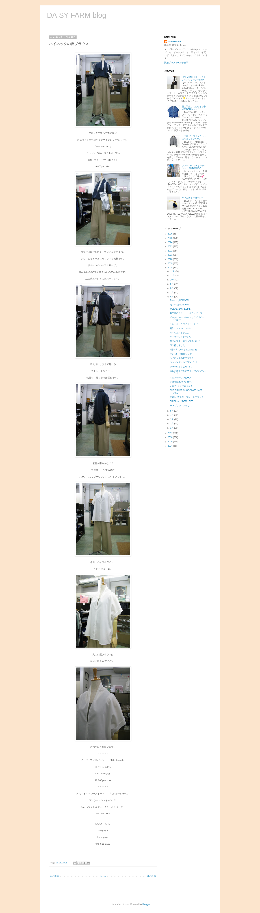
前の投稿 (151, 876)
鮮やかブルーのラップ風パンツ (185, 341)
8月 (172, 288)
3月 (172, 419)
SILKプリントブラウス (181, 405)
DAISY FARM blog (76, 15)
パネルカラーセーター (192, 197)
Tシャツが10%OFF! (179, 300)
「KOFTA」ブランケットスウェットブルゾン (194, 137)
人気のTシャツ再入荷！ (181, 386)
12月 (173, 271)
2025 (170, 238)
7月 (172, 292)
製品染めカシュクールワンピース (186, 313)
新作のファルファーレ (180, 328)
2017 (170, 433)
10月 (173, 279)
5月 (172, 411)
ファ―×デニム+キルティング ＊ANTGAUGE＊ (194, 166)
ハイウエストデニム (179, 332)
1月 (172, 428)
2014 (170, 446)
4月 (172, 415)
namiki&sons (174, 41)
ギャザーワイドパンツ (180, 337)
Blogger (146, 904)
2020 (170, 259)
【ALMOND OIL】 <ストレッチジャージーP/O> (194, 78)
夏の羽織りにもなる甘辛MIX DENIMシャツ (194, 107)
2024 (170, 242)
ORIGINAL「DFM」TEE (181, 401)
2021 (170, 255)
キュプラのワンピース (180, 377)
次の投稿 (54, 876)
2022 (170, 251)
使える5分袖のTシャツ (181, 354)
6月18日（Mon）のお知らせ (183, 349)
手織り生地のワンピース (182, 382)
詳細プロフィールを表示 (176, 62)
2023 (170, 246)
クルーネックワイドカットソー (185, 324)
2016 (170, 437)
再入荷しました (177, 345)
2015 (170, 441)
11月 (173, 275)
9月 (172, 284)
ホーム (103, 876)
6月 (172, 296)
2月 (172, 423)
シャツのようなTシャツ (181, 366)
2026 (170, 234)
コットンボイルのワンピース (184, 362)
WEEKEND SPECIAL (180, 309)
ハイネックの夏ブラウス (182, 358)
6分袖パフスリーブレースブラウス (186, 397)
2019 (170, 263)
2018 (170, 267)
